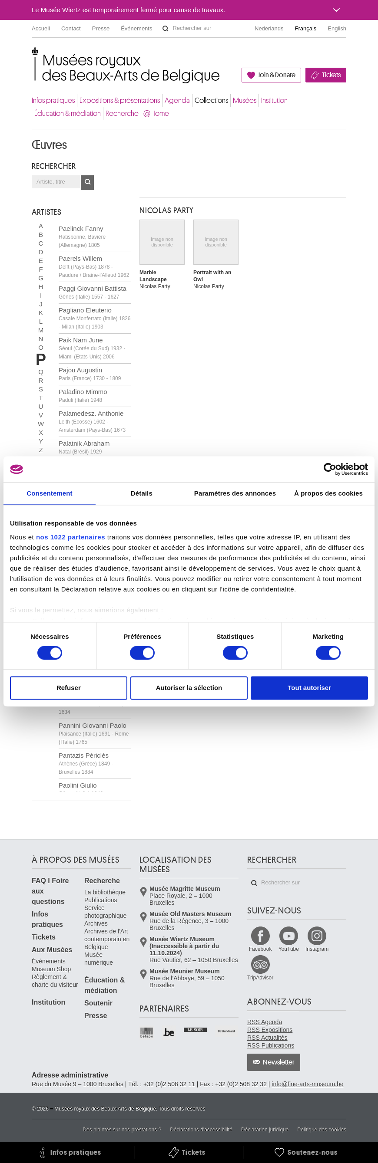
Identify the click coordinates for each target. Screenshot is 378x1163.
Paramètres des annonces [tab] (235, 493)
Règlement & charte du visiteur (55, 980)
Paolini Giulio (81, 789)
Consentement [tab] (49, 493)
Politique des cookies (321, 1130)
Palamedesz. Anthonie (92, 421)
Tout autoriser (309, 688)
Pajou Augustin (90, 373)
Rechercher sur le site (165, 28)
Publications (100, 900)
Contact (71, 28)
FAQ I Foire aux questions (50, 891)
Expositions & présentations (120, 100)
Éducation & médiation (67, 113)
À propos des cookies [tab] (328, 493)
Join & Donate (276, 75)
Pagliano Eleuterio (94, 318)
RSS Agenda (264, 1021)
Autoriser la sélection (189, 688)
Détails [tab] (142, 493)
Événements (136, 28)
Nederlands (269, 28)
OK (87, 182)
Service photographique (105, 911)
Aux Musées (52, 949)
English (337, 28)
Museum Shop (51, 969)
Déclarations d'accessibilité (201, 1130)
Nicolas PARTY (166, 210)
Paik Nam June (92, 348)
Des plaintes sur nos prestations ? (122, 1130)
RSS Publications (270, 1045)
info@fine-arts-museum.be (307, 1084)
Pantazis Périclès (86, 763)
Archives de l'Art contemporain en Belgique (106, 939)
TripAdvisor (260, 978)
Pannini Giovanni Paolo (94, 733)
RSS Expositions (269, 1029)
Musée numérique (98, 958)
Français (306, 28)
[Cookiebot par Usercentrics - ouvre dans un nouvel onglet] (330, 469)
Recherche (122, 113)
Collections (211, 100)
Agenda (177, 100)
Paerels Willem (94, 266)
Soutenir (98, 1003)
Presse (100, 28)
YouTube (289, 949)
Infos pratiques (53, 100)
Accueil (41, 28)
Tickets (331, 75)
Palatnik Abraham (84, 447)
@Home (156, 113)
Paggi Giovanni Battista (92, 292)
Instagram (316, 949)
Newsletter (279, 1062)
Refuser (68, 688)
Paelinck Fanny (82, 236)
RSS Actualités (267, 1037)
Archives (96, 923)
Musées (244, 100)
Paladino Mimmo (83, 395)
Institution (274, 100)
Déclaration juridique (264, 1130)
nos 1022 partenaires (70, 537)
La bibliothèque (105, 892)
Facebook (260, 949)
